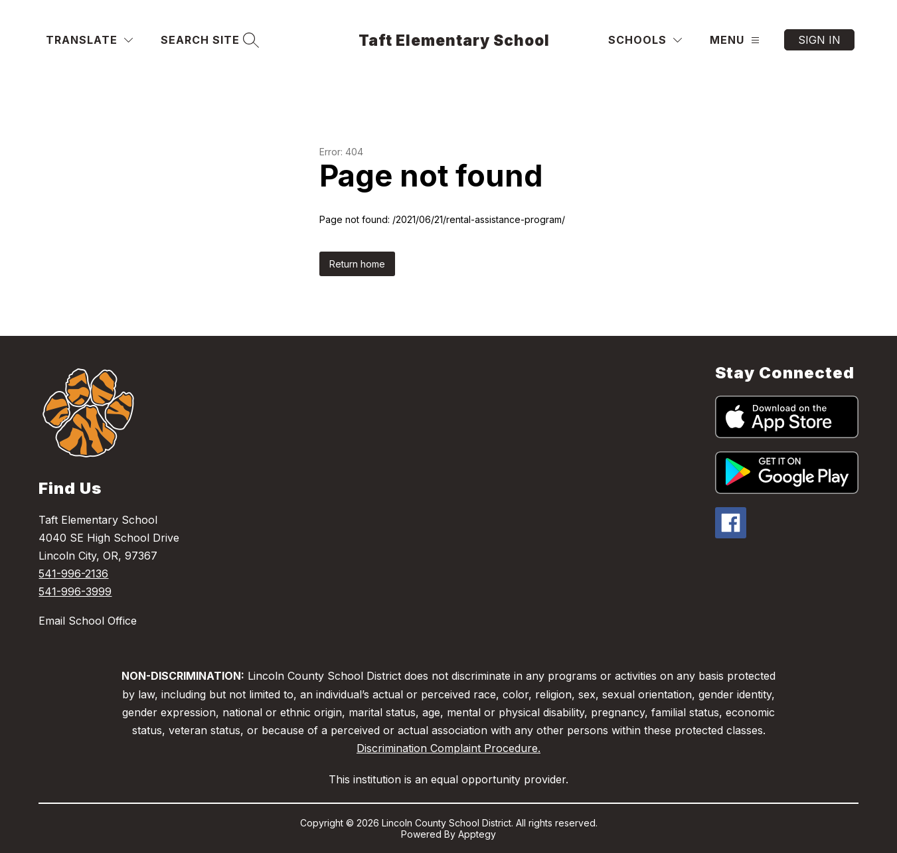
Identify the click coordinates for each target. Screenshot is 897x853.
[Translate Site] (89, 40)
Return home (357, 264)
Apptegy (477, 834)
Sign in (819, 39)
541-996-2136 (73, 573)
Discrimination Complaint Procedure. (448, 748)
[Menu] (734, 40)
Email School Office (88, 620)
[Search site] (208, 40)
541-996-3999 (75, 591)
